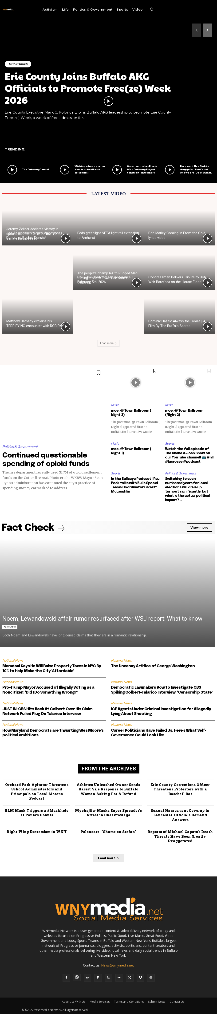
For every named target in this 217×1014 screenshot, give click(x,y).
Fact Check (10, 626)
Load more (108, 343)
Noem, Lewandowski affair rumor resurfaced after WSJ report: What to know (102, 618)
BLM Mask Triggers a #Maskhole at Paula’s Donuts (36, 812)
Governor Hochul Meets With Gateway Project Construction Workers (142, 169)
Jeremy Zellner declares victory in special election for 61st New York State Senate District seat (37, 234)
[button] (152, 9)
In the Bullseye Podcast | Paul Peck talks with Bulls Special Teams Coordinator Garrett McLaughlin (135, 485)
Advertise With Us (73, 1001)
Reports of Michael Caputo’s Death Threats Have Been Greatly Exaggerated (180, 836)
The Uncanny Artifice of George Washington (153, 666)
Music (115, 405)
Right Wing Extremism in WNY (37, 831)
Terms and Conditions (129, 1001)
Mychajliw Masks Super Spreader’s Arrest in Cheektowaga (108, 812)
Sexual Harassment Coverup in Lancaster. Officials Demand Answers (180, 815)
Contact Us (177, 1001)
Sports (169, 444)
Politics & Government (20, 446)
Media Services (100, 1001)
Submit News (156, 1001)
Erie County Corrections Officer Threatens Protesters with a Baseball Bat (180, 789)
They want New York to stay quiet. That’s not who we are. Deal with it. (196, 169)
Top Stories (18, 64)
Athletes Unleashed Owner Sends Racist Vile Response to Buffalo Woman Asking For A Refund (108, 789)
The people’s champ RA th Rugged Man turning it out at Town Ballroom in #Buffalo (107, 278)
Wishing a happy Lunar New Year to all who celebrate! (90, 169)
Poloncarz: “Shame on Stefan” (108, 831)
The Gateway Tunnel (35, 169)
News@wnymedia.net (117, 965)
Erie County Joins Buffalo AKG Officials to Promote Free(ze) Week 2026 (88, 88)
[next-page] (207, 30)
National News (12, 660)
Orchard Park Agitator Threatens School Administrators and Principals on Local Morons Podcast (36, 791)
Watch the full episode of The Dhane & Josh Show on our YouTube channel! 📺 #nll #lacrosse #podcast (189, 455)
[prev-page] (196, 30)
